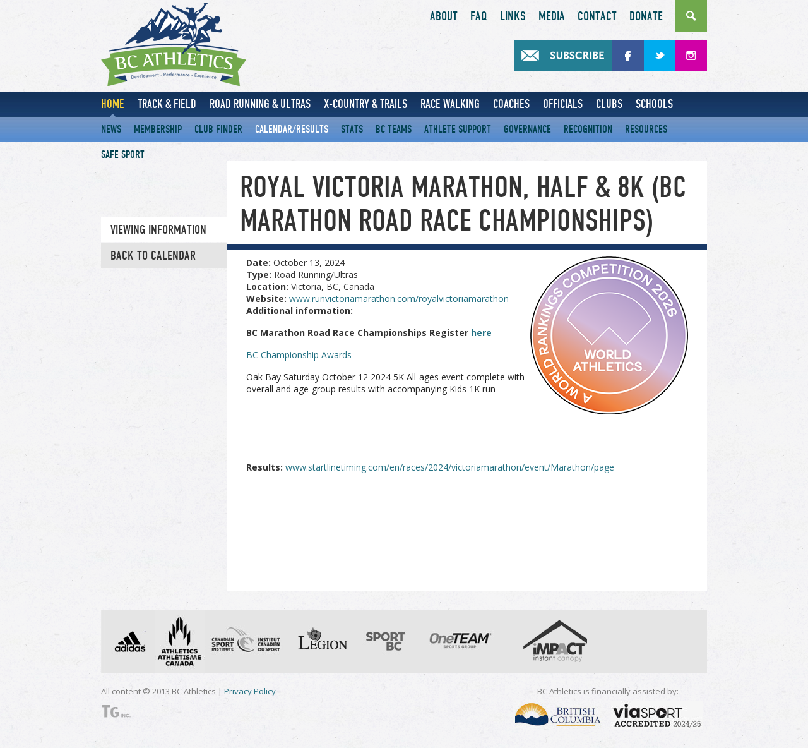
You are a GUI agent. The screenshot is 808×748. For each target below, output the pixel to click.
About (444, 16)
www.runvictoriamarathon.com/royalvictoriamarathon (399, 299)
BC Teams (394, 129)
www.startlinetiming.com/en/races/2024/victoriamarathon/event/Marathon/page (449, 467)
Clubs (609, 104)
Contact (597, 16)
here (481, 333)
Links (513, 16)
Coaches (511, 104)
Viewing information (158, 230)
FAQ (478, 16)
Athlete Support (457, 129)
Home (112, 104)
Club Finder (218, 129)
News (111, 129)
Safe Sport (123, 154)
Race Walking (450, 104)
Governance (527, 129)
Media (551, 16)
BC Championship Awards (299, 355)
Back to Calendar (153, 256)
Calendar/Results (291, 129)
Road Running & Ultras (260, 104)
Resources (646, 129)
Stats (352, 129)
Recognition (588, 129)
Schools (654, 104)
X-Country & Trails (365, 104)
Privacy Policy (250, 691)
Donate (646, 16)
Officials (563, 104)
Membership (158, 129)
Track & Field (167, 104)
